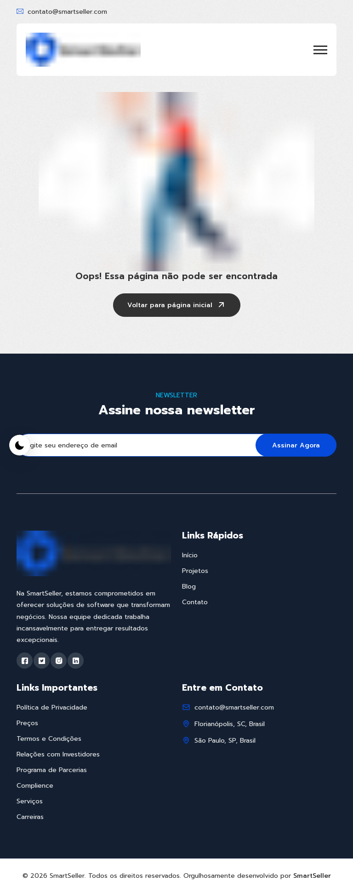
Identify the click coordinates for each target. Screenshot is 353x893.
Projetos (195, 571)
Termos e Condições (49, 739)
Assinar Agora (296, 445)
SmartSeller (312, 876)
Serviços (30, 801)
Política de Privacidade (52, 707)
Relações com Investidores (58, 754)
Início (190, 555)
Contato (195, 602)
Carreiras (30, 817)
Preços (27, 723)
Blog (189, 586)
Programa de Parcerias (52, 770)
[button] (320, 50)
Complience (35, 785)
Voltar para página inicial (176, 306)
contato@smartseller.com (67, 12)
